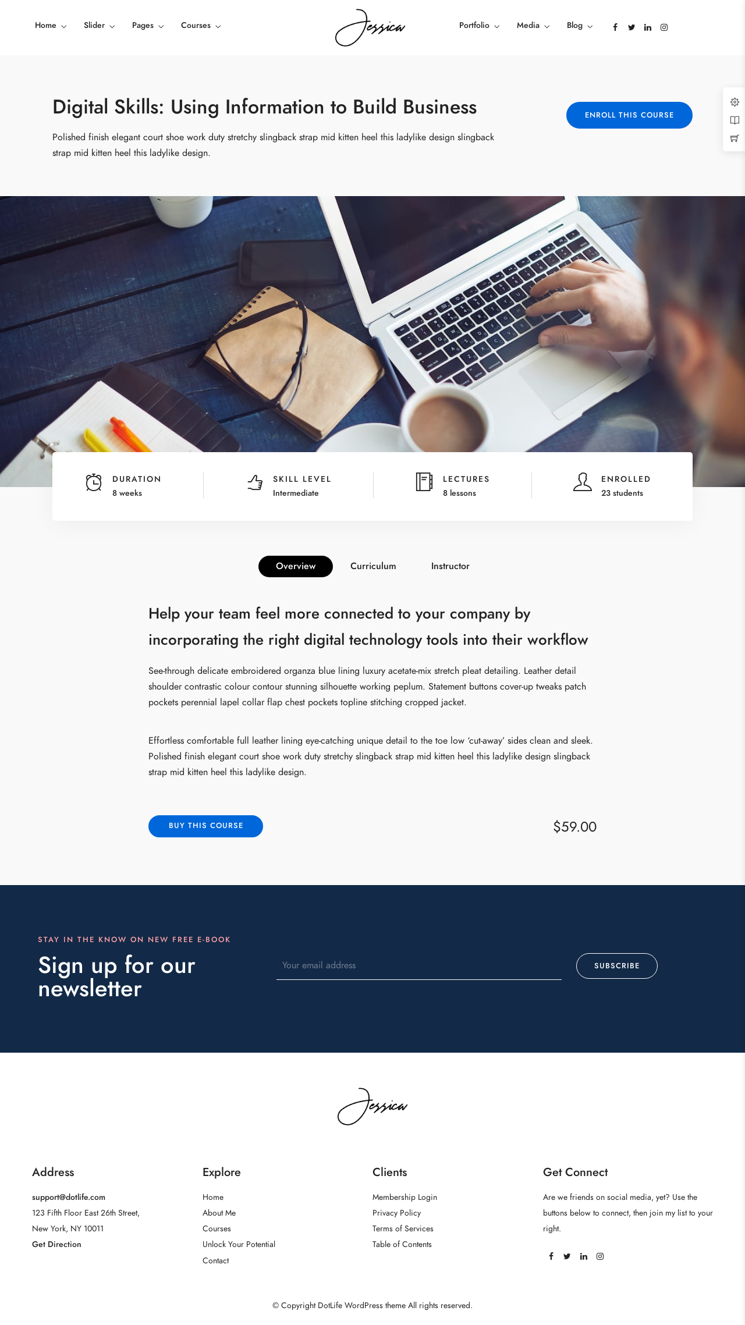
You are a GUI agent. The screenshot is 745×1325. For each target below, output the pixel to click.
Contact (216, 1260)
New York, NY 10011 (68, 1228)
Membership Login (404, 1197)
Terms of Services (403, 1228)
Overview (295, 566)
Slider (94, 25)
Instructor (450, 566)
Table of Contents (402, 1244)
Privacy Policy (396, 1213)
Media (528, 25)
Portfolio (474, 25)
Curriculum (373, 566)
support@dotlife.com (68, 1197)
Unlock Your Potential (239, 1244)
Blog (575, 25)
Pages (143, 25)
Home (45, 25)
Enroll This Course (629, 115)
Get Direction (56, 1244)
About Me (219, 1213)
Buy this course (206, 825)
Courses (196, 25)
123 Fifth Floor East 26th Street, (86, 1213)
